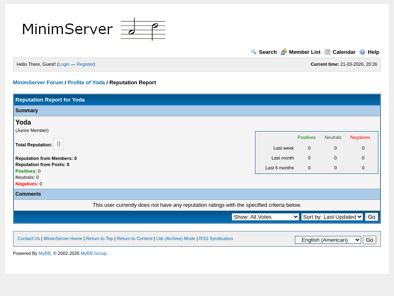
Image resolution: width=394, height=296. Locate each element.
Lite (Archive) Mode (175, 238)
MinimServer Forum (38, 82)
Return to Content (135, 238)
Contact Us (29, 238)
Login (64, 64)
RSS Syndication (216, 238)
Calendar (340, 52)
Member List (300, 52)
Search (263, 52)
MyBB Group (94, 253)
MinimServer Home (63, 238)
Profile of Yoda (86, 82)
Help (369, 52)
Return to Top (99, 238)
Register (85, 64)
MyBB (45, 253)
